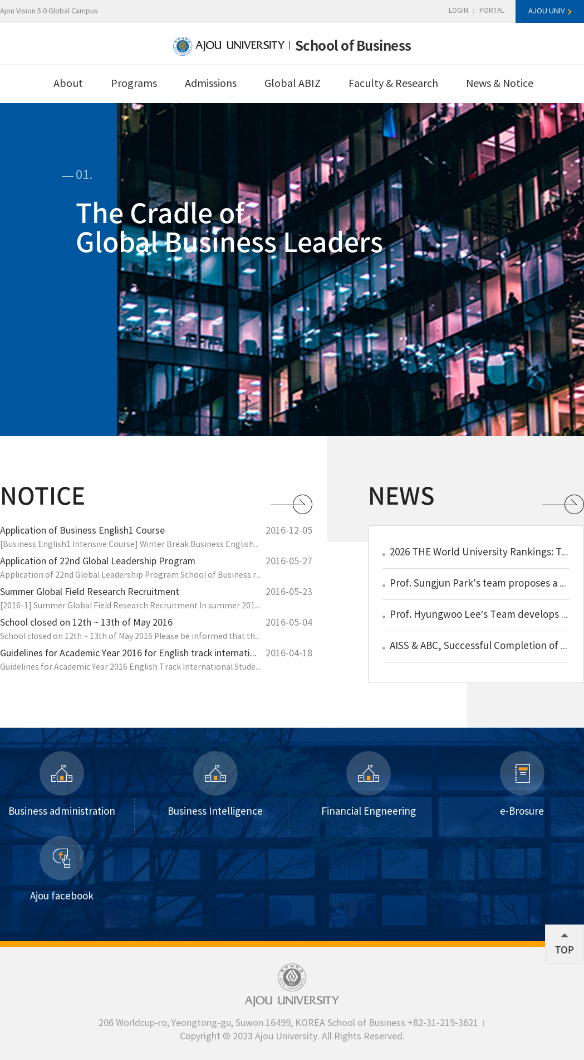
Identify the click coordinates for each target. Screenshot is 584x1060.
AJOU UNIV (546, 11)
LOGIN (458, 10)
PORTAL (491, 10)
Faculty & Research (393, 84)
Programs (134, 84)
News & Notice (499, 84)
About (68, 84)
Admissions (211, 84)
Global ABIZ (292, 84)
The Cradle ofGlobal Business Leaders (229, 226)
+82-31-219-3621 (443, 1023)
